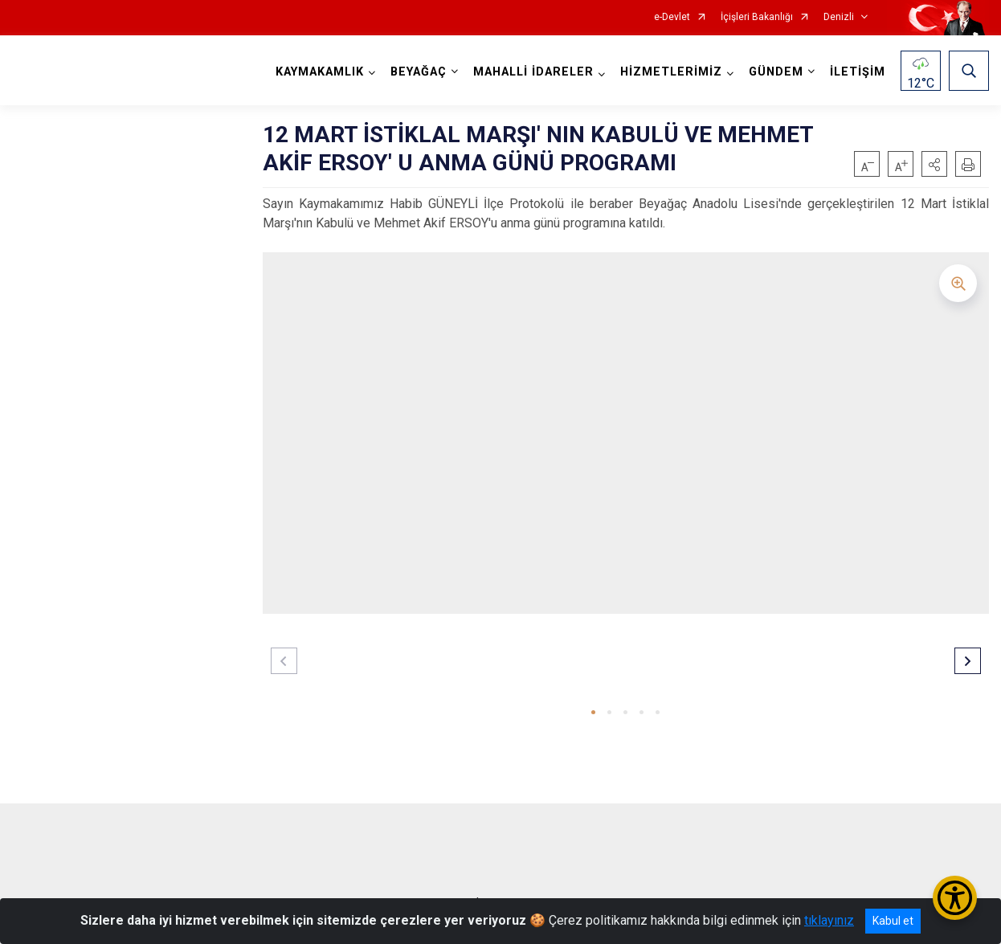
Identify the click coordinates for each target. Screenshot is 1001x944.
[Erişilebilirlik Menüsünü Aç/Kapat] (955, 898)
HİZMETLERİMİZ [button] (671, 72)
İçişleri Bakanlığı (757, 17)
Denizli (838, 17)
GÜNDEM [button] (776, 72)
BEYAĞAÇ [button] (418, 72)
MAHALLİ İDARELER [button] (533, 72)
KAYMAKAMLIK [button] (320, 72)
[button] (934, 164)
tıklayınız (829, 920)
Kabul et (892, 920)
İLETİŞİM (857, 72)
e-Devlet (672, 17)
